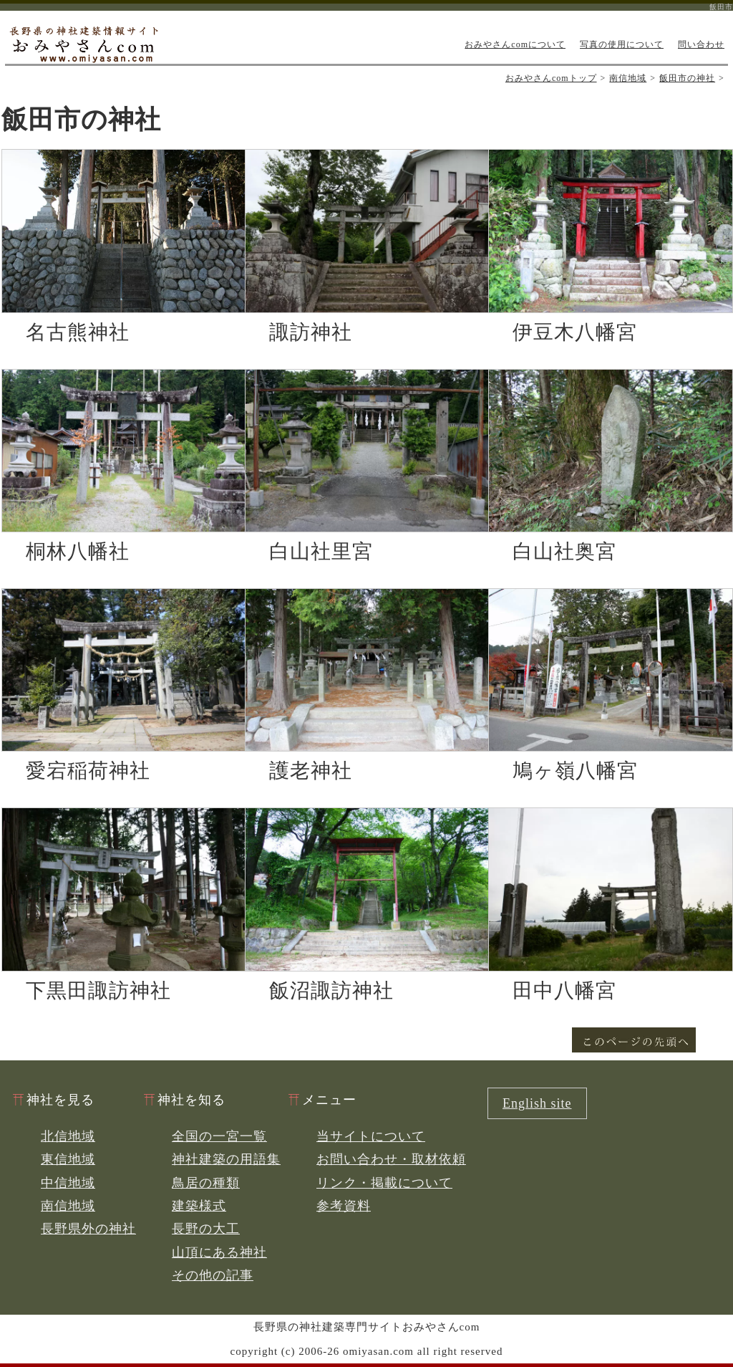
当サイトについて (370, 1136)
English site (537, 1103)
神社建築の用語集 (226, 1159)
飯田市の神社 (687, 78)
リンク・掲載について (384, 1183)
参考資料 (343, 1206)
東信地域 (68, 1159)
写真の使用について (622, 44)
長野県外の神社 (88, 1229)
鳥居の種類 (206, 1183)
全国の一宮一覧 (219, 1136)
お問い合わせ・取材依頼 (391, 1159)
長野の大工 (206, 1229)
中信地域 (68, 1183)
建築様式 (199, 1206)
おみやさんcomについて (515, 44)
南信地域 (627, 78)
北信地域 (68, 1136)
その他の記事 (212, 1275)
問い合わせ (701, 44)
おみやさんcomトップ (551, 78)
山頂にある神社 (219, 1252)
